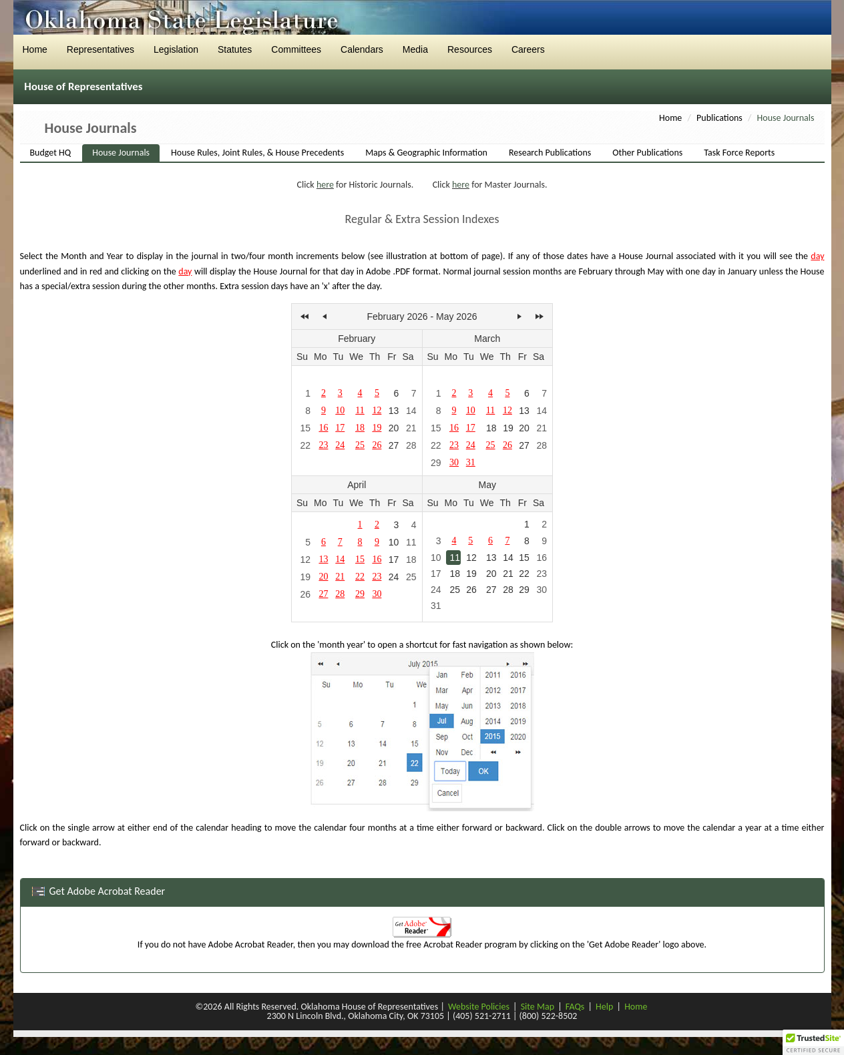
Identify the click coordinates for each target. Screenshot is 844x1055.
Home (670, 118)
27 (394, 445)
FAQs (575, 1006)
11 (411, 542)
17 (394, 559)
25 (411, 577)
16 (541, 557)
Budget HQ (50, 152)
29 (436, 462)
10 (394, 542)
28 (411, 445)
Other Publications (647, 152)
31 (436, 605)
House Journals (121, 152)
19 (508, 428)
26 (305, 594)
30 (541, 589)
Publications (719, 118)
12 (305, 559)
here (325, 184)
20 (394, 428)
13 (394, 410)
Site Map (537, 1006)
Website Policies (478, 1006)
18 (491, 428)
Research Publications (550, 152)
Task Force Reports (739, 152)
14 (411, 410)
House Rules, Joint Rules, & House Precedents (257, 152)
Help (604, 1006)
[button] (813, 1042)
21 (411, 428)
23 (541, 573)
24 (394, 577)
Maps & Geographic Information (426, 152)
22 (305, 445)
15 (305, 428)
